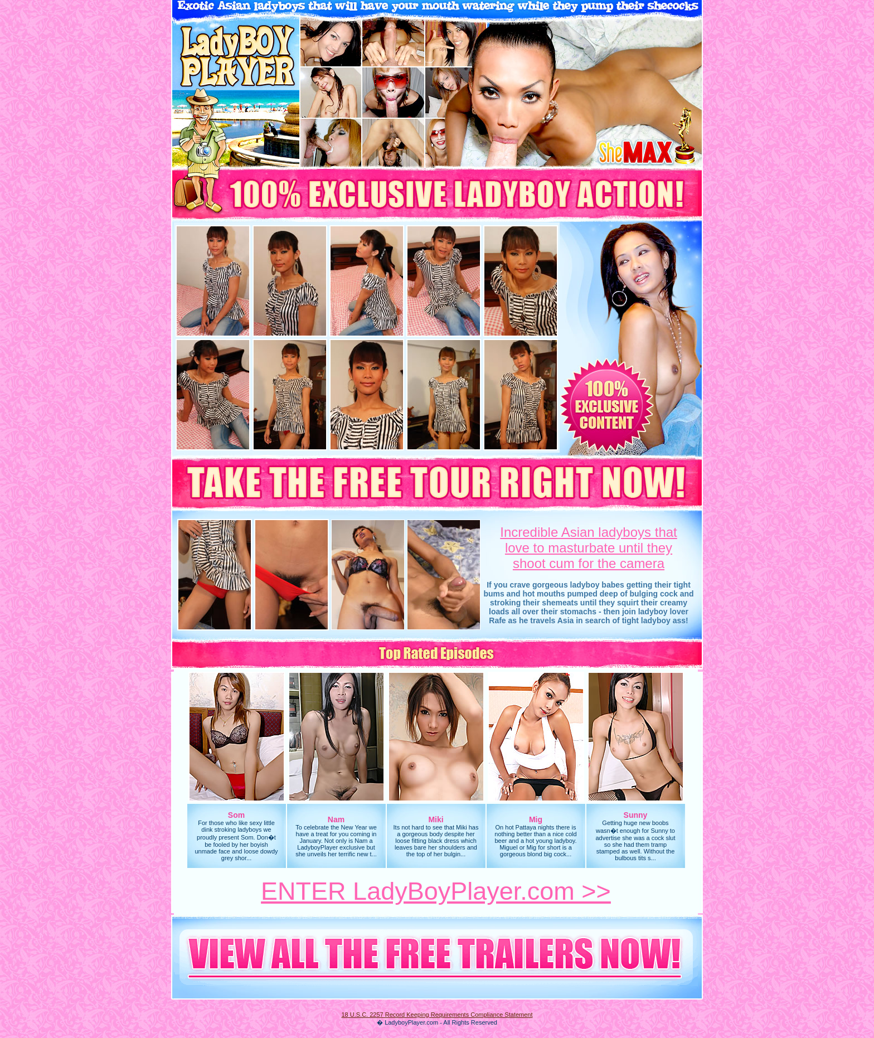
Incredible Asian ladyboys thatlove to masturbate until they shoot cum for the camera (588, 548)
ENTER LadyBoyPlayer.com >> (436, 891)
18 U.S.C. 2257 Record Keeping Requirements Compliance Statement (436, 1014)
